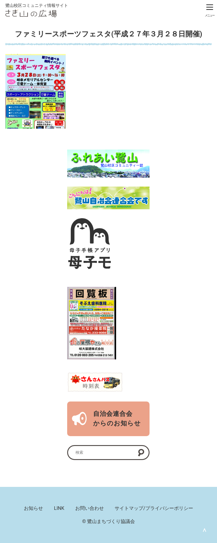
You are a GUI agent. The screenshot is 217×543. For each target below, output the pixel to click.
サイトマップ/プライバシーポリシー (154, 508)
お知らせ (33, 508)
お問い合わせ (89, 508)
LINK (59, 508)
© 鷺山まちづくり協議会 (108, 521)
